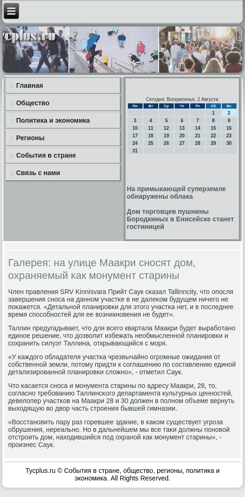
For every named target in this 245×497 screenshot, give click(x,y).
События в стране (46, 155)
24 (135, 143)
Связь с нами (38, 173)
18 (150, 135)
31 (135, 150)
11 (150, 128)
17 (135, 135)
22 (213, 135)
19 (166, 135)
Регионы (30, 138)
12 (166, 128)
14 (197, 128)
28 (197, 143)
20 (182, 135)
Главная (29, 85)
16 (229, 128)
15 (213, 128)
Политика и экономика (53, 120)
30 (229, 143)
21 (197, 135)
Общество (33, 103)
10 (135, 128)
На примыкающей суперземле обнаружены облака (176, 192)
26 (166, 143)
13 (182, 128)
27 (182, 143)
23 (229, 135)
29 (213, 143)
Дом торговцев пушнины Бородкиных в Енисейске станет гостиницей (180, 219)
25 (150, 143)
